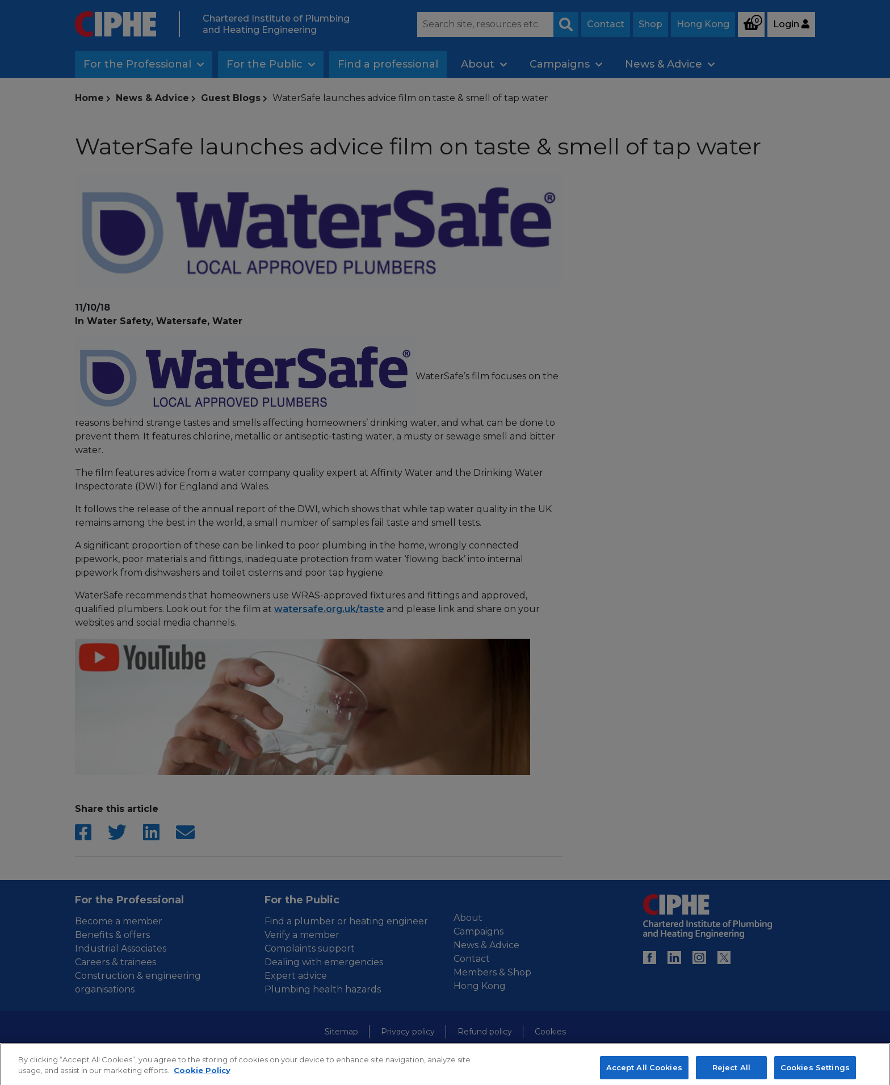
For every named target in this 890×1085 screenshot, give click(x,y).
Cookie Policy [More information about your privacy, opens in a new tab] (202, 1078)
